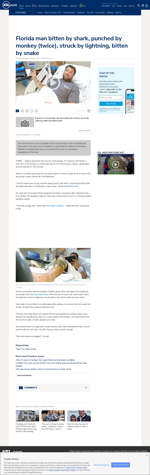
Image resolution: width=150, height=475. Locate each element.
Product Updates (140, 451)
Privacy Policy (103, 111)
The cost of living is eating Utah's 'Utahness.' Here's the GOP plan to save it (53, 426)
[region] (75, 463)
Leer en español (85, 130)
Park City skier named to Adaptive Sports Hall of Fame (77, 426)
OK (147, 455)
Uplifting (110, 12)
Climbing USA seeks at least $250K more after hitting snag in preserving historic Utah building (26, 428)
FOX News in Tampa (54, 206)
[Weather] (83, 7)
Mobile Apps (74, 451)
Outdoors (81, 12)
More (118, 12)
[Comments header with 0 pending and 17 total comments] (53, 388)
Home (40, 12)
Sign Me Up (111, 104)
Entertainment (69, 12)
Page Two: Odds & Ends (26, 349)
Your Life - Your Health (96, 12)
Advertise (97, 451)
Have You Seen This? (52, 12)
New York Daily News (38, 294)
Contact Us (107, 451)
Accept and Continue (121, 465)
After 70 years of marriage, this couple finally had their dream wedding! (45, 360)
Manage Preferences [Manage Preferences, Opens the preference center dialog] (101, 465)
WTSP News (73, 186)
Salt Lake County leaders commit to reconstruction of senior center (43, 369)
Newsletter (86, 451)
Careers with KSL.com (122, 451)
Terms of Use (113, 110)
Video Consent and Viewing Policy (62, 470)
